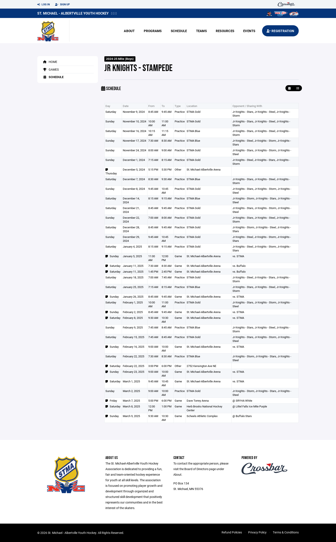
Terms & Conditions (286, 532)
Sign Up (62, 4)
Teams (201, 31)
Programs (153, 31)
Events (249, 31)
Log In (43, 4)
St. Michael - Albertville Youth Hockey (73, 13)
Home (49, 62)
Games (50, 69)
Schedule (179, 31)
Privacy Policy (257, 532)
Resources (225, 31)
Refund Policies (232, 532)
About (129, 31)
